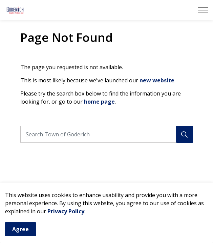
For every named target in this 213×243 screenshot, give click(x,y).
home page (99, 101)
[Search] (184, 134)
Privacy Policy (65, 213)
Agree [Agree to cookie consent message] (20, 231)
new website (157, 80)
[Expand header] (203, 10)
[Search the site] (106, 134)
